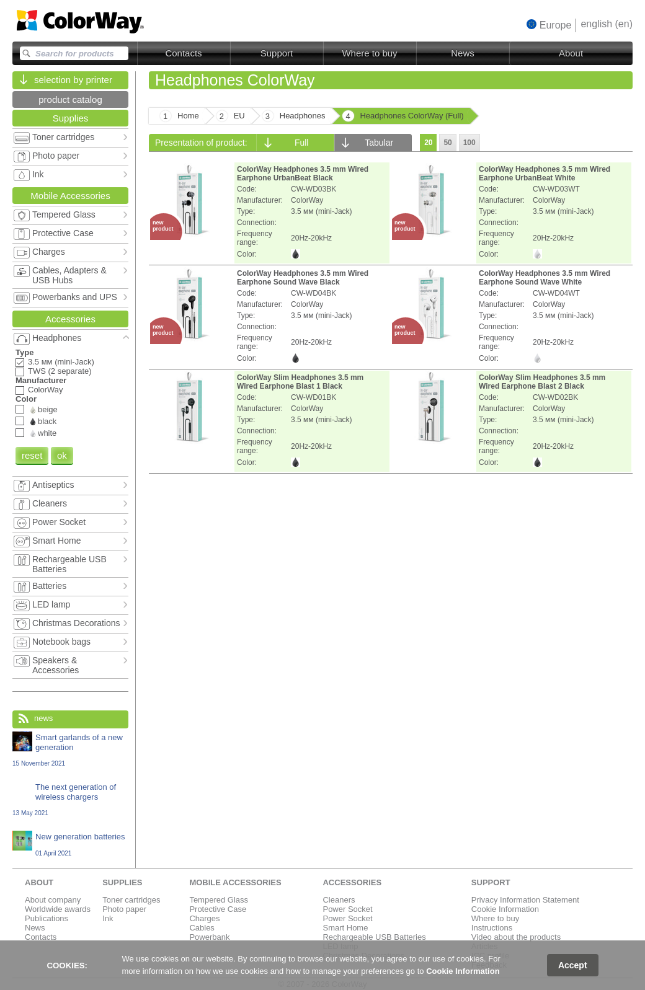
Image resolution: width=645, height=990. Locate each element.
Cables (201, 927)
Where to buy (369, 53)
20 (428, 142)
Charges (204, 918)
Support (276, 53)
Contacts (183, 53)
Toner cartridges (131, 899)
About (571, 53)
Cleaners (338, 899)
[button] (549, 25)
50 (447, 142)
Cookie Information (505, 909)
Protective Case (217, 909)
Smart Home (345, 927)
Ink (107, 918)
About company (53, 899)
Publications (46, 918)
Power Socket (347, 909)
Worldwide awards (58, 909)
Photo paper (124, 909)
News (462, 53)
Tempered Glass (218, 899)
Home (188, 115)
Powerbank (209, 937)
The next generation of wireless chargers (70, 799)
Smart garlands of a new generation (70, 750)
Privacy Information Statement (525, 899)
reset (32, 455)
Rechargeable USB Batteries (373, 937)
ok (62, 455)
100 (469, 142)
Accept (572, 965)
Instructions (491, 927)
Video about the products (516, 937)
